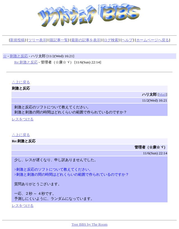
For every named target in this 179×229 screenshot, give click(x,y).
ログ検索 (111, 40)
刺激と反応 (19, 56)
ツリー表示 (37, 40)
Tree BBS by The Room (90, 224)
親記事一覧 (59, 40)
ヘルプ (127, 40)
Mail (162, 94)
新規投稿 (17, 40)
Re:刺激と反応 (26, 62)
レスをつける (23, 119)
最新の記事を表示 (85, 40)
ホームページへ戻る (152, 40)
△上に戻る (21, 82)
